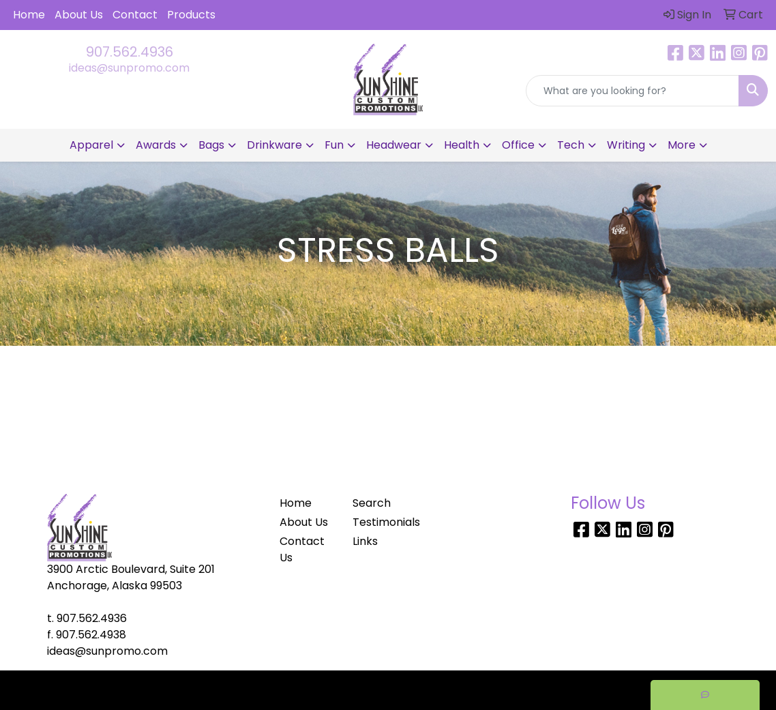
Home (29, 15)
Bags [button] (211, 145)
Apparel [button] (91, 145)
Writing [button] (626, 145)
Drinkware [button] (274, 145)
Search (372, 503)
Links (365, 541)
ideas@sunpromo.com (129, 68)
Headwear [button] (393, 145)
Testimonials (381, 522)
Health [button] (461, 145)
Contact (135, 15)
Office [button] (518, 145)
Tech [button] (570, 145)
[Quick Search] (632, 90)
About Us (79, 15)
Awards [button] (156, 145)
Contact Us (302, 549)
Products (191, 15)
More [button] (682, 145)
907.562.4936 (129, 51)
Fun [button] (334, 145)
